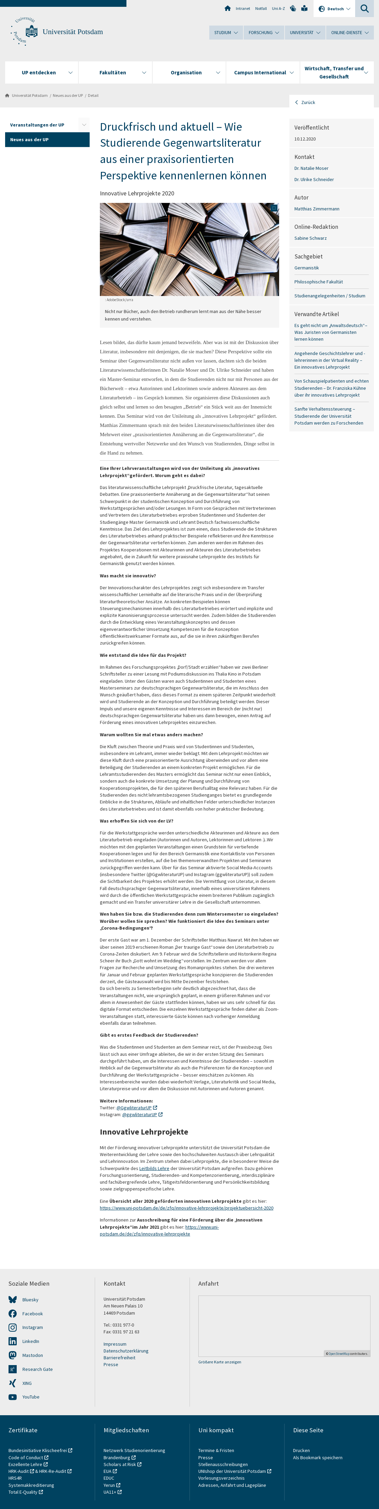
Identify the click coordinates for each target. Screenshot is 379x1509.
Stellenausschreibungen (223, 1464)
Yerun (109, 1485)
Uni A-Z (278, 8)
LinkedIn (30, 1341)
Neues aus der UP (68, 95)
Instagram (32, 1327)
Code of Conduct (26, 1457)
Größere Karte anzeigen (219, 1361)
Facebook (32, 1314)
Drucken (301, 1450)
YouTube (31, 1397)
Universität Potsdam (73, 32)
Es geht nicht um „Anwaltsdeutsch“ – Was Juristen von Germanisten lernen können (330, 332)
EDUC (109, 1478)
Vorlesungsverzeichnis (222, 1478)
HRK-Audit (19, 1471)
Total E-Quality (23, 1492)
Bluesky (30, 1300)
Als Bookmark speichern (318, 1457)
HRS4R (15, 1478)
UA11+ (110, 1492)
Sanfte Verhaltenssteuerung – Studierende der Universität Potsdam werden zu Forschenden (328, 416)
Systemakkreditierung (31, 1485)
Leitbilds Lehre (154, 1168)
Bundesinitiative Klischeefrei (38, 1450)
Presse (111, 1364)
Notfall (261, 8)
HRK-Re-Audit (52, 1471)
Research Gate (37, 1369)
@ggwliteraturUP (139, 1114)
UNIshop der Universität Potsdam (232, 1471)
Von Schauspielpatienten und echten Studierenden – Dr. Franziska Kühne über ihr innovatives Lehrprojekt (331, 388)
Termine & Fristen (216, 1450)
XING (27, 1383)
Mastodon (32, 1355)
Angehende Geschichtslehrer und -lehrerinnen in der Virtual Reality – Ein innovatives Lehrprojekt (329, 360)
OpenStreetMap (339, 1354)
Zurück (308, 102)
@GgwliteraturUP (134, 1108)
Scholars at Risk (120, 1464)
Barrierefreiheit (119, 1358)
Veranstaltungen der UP (37, 125)
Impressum (115, 1344)
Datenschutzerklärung (126, 1351)
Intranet (243, 8)
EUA (107, 1471)
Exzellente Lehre (25, 1464)
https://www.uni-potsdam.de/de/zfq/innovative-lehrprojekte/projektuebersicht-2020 (186, 1208)
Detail (93, 95)
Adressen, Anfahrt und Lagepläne (232, 1485)
